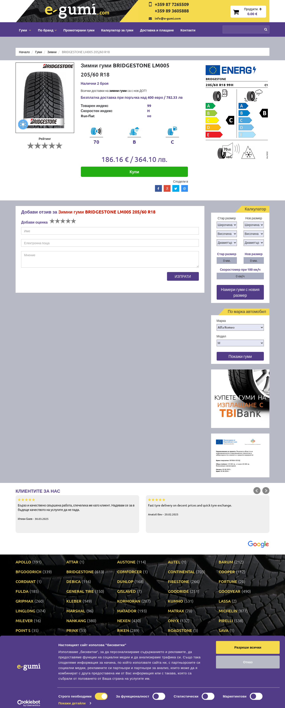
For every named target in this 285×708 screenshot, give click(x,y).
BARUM (226, 561)
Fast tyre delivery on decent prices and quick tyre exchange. (207, 506)
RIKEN (123, 630)
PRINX (72, 630)
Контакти (188, 30)
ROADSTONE (180, 630)
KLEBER (73, 600)
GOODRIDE (178, 591)
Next (265, 490)
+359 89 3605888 (172, 11)
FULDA (22, 591)
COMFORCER (129, 571)
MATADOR (126, 610)
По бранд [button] (47, 30)
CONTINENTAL (181, 571)
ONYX (173, 620)
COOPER (227, 571)
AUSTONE (126, 561)
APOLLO (23, 561)
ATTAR (72, 561)
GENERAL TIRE (80, 591)
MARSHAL (75, 610)
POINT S (23, 630)
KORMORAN (128, 600)
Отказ (248, 658)
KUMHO (175, 600)
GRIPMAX (24, 600)
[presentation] (55, 280)
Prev (257, 490)
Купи (134, 171)
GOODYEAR (229, 591)
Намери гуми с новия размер (240, 292)
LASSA (225, 600)
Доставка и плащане (157, 30)
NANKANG (76, 620)
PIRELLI (226, 620)
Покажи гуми (240, 356)
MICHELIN (228, 610)
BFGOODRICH (28, 571)
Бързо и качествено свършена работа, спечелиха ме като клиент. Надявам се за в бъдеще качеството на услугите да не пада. (77, 508)
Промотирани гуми (79, 30)
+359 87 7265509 (172, 4)
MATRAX (176, 610)
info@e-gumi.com (168, 18)
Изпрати (183, 276)
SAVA (223, 630)
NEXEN (123, 620)
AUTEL (174, 561)
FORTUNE (228, 581)
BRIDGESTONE (80, 571)
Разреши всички (247, 643)
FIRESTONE (178, 581)
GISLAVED (126, 591)
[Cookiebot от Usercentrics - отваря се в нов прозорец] (28, 699)
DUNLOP (125, 581)
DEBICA (73, 581)
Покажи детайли (72, 699)
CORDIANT (26, 581)
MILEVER (24, 620)
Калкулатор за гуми (117, 30)
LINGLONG (25, 610)
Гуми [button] (25, 30)
